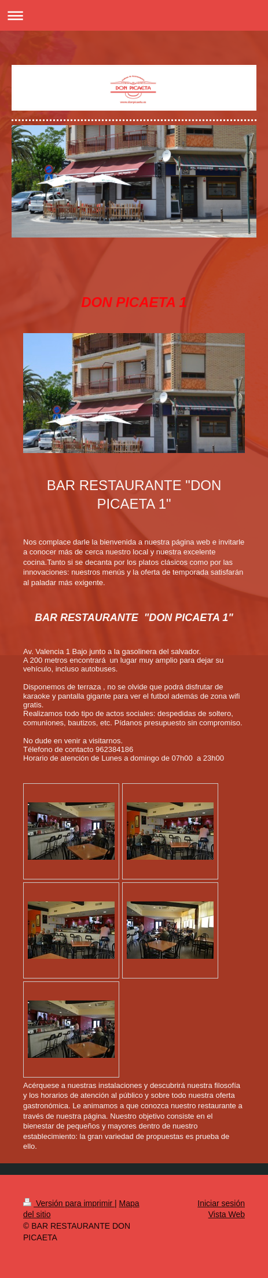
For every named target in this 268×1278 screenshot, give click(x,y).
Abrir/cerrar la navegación (134, 15)
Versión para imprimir (69, 1203)
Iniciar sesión (221, 1203)
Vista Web (226, 1214)
